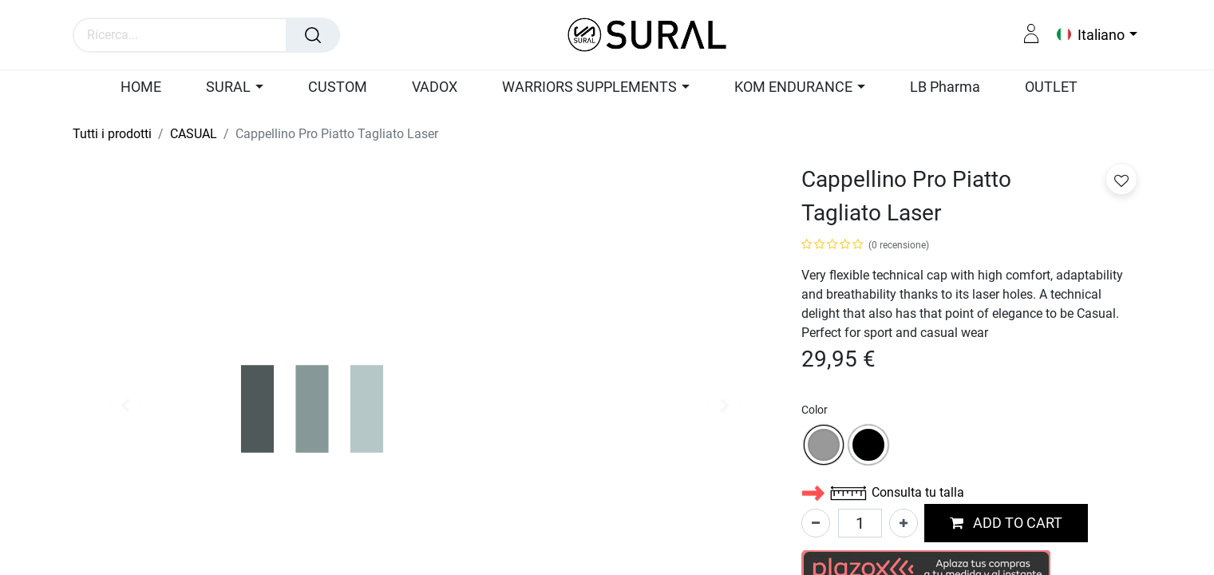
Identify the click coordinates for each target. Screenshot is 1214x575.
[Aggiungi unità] (903, 523)
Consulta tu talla (882, 492)
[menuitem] (148, 87)
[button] (1006, 523)
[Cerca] (313, 35)
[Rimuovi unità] (815, 523)
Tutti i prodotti (112, 133)
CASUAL (193, 133)
